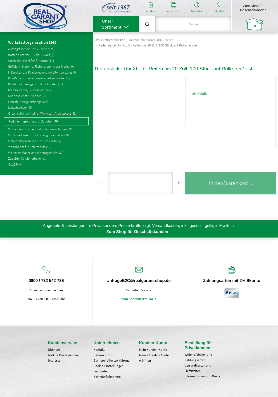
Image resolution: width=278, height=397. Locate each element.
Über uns (54, 349)
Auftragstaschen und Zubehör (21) (31, 49)
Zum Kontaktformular (137, 299)
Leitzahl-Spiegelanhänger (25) (28, 101)
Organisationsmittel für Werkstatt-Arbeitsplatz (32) (42, 113)
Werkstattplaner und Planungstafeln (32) (35, 152)
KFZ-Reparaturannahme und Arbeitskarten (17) (39, 78)
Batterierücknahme (107, 376)
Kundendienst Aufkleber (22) (27, 96)
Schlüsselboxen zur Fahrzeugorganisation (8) (38, 135)
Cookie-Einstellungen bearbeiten (108, 368)
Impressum (55, 360)
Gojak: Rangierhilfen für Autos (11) (31, 60)
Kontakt (99, 349)
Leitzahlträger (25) (20, 107)
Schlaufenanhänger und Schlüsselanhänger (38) (40, 129)
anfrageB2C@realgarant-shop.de (139, 280)
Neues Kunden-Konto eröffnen (154, 357)
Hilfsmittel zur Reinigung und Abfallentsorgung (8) (42, 72)
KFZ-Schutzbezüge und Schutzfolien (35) (35, 84)
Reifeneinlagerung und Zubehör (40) (33, 121)
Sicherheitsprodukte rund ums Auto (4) (34, 141)
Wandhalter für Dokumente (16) (29, 147)
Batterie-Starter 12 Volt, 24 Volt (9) (31, 55)
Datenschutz (102, 355)
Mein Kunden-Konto (153, 349)
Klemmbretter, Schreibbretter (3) (30, 90)
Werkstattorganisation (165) (33, 42)
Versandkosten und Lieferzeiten (198, 368)
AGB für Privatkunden (63, 355)
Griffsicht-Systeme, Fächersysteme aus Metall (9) (41, 66)
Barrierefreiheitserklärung (111, 360)
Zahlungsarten (195, 360)
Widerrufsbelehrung (198, 354)
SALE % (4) (15, 164)
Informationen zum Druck (202, 376)
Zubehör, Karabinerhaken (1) (27, 158)
